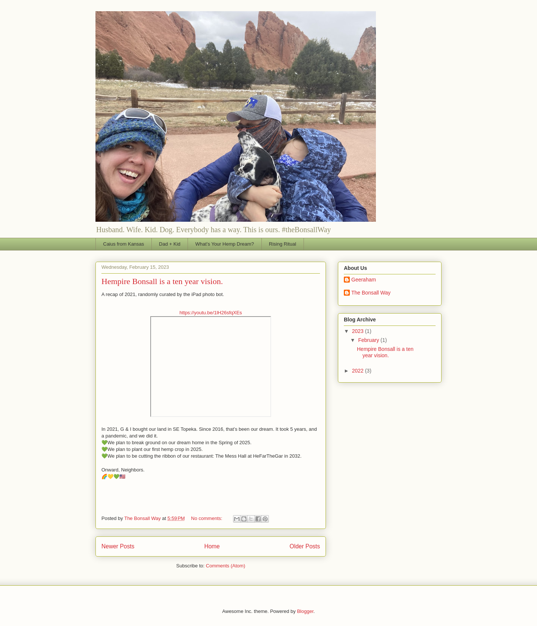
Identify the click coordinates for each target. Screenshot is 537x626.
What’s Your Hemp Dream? (224, 244)
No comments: (207, 518)
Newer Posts (117, 546)
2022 (358, 371)
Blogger (305, 611)
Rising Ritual (282, 244)
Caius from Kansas (123, 244)
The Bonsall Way (370, 293)
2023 (358, 331)
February (369, 340)
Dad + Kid (169, 244)
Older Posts (305, 546)
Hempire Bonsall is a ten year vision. (162, 281)
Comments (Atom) (225, 566)
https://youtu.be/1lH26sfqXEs (210, 312)
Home (212, 546)
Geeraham (363, 280)
